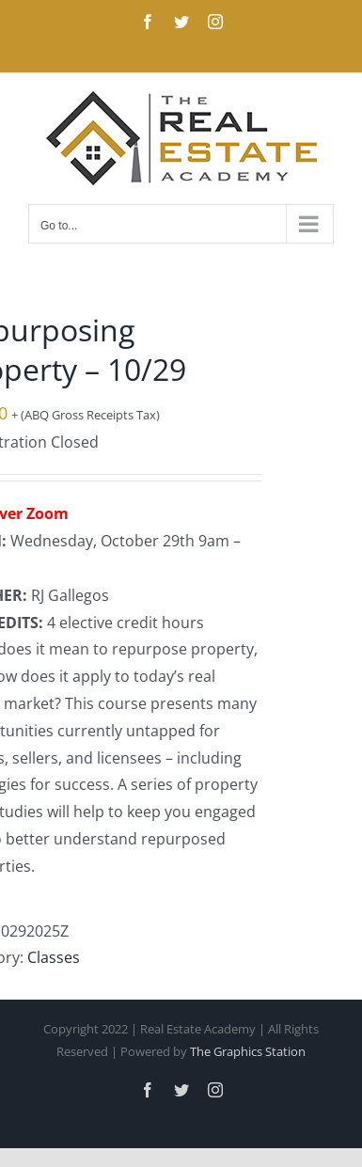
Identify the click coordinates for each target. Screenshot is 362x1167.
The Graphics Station (248, 1051)
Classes (53, 957)
